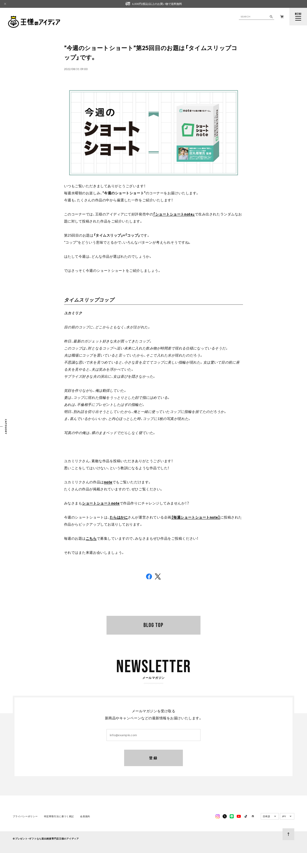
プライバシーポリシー (25, 816)
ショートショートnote (100, 503)
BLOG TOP (153, 625)
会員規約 (85, 816)
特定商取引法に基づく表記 (59, 816)
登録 (153, 758)
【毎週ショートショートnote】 (195, 517)
